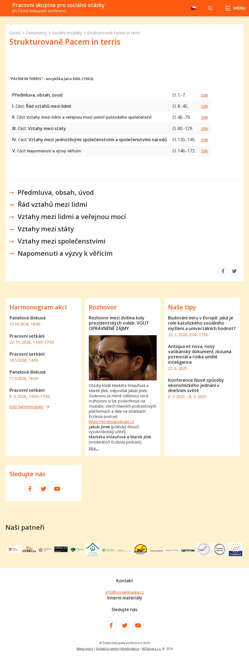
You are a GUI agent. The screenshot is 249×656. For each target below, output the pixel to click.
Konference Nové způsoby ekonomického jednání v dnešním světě (196, 385)
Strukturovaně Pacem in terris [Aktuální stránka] (113, 32)
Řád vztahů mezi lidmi (52, 204)
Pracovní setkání (27, 336)
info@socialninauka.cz (124, 592)
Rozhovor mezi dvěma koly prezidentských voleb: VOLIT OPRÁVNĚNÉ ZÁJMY (119, 323)
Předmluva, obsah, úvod (56, 192)
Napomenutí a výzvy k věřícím (65, 253)
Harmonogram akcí (38, 307)
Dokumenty (36, 32)
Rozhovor (103, 307)
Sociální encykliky (67, 32)
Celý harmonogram (29, 406)
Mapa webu (85, 649)
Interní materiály (124, 598)
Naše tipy (182, 307)
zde (204, 95)
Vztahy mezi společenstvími (62, 240)
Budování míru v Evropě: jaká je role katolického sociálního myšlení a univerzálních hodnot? (202, 323)
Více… (94, 448)
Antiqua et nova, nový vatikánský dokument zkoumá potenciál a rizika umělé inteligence (199, 354)
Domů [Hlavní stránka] (15, 32)
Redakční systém (107, 649)
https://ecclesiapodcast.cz (111, 421)
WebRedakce (129, 649)
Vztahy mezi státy (46, 228)
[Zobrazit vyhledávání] (210, 8)
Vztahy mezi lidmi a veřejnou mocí (72, 216)
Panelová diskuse (28, 318)
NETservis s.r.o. (152, 649)
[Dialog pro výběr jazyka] (193, 8)
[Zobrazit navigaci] (235, 8)
